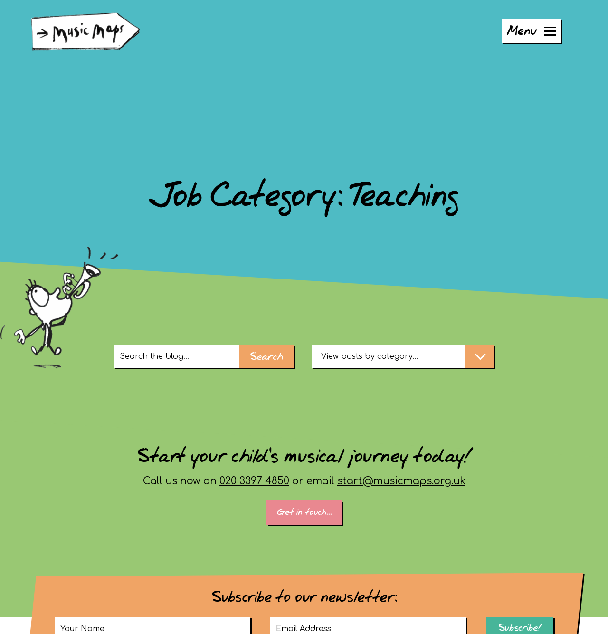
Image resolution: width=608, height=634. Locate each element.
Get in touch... (304, 512)
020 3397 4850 (254, 481)
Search (266, 357)
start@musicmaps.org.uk (401, 481)
